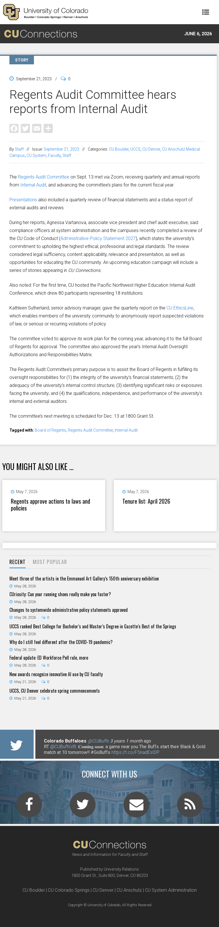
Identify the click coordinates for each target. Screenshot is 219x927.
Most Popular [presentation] (50, 561)
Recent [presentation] (17, 561)
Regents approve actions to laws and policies (50, 504)
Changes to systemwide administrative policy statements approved (68, 609)
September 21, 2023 (61, 149)
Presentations (23, 199)
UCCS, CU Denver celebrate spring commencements (54, 690)
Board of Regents (50, 430)
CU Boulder (119, 149)
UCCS (135, 149)
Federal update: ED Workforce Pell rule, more (48, 657)
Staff (19, 149)
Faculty (54, 155)
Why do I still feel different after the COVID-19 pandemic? (61, 642)
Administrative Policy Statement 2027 (98, 238)
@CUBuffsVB (63, 746)
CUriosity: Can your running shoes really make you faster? (60, 594)
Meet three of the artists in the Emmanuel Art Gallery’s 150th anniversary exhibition (84, 578)
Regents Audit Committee (43, 177)
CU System (36, 155)
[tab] (17, 562)
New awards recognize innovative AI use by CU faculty (56, 674)
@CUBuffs (98, 741)
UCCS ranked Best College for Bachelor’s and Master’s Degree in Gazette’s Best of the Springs (92, 626)
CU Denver (151, 149)
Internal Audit (33, 185)
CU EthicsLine (180, 308)
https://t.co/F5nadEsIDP (135, 752)
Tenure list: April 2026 (146, 501)
